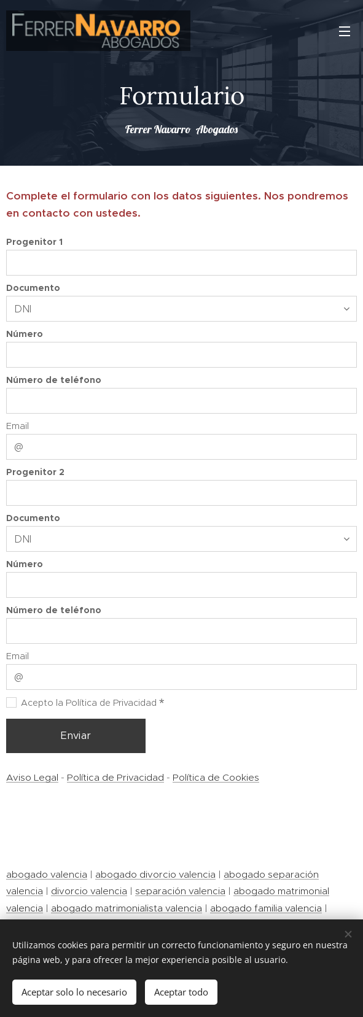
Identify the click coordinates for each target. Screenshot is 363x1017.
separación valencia (180, 891)
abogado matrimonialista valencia (126, 908)
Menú (344, 31)
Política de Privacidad (115, 778)
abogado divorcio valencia (155, 874)
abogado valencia (46, 874)
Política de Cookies (216, 778)
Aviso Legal (32, 778)
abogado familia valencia (266, 908)
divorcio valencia (89, 891)
